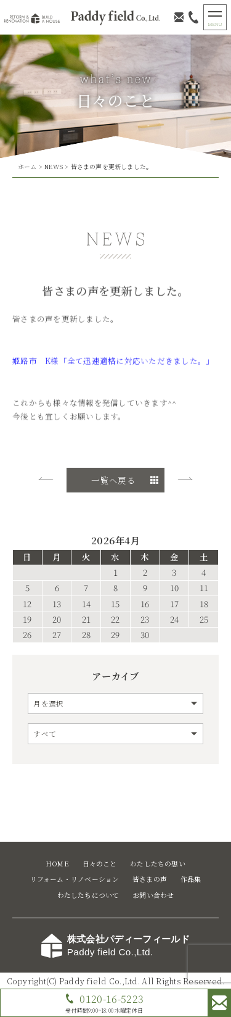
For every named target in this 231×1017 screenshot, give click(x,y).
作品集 (190, 879)
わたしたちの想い (157, 863)
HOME (57, 863)
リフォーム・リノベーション (75, 879)
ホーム (27, 166)
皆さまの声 (149, 879)
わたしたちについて (88, 895)
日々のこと (100, 863)
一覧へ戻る (113, 480)
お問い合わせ (153, 895)
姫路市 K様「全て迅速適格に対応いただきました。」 (113, 362)
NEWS (53, 166)
